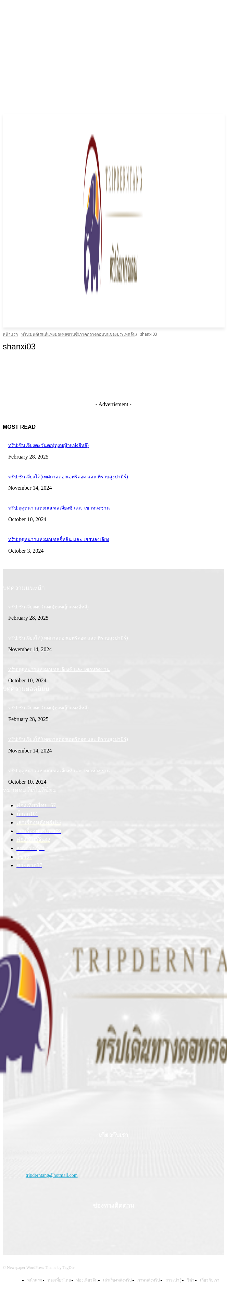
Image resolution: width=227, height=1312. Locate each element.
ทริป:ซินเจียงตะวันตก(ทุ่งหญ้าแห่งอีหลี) (48, 445)
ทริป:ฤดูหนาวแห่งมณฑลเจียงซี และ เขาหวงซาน (59, 508)
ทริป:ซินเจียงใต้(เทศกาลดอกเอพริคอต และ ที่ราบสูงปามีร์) (68, 476)
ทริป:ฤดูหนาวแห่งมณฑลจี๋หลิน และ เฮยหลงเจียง (58, 539)
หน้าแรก (10, 334)
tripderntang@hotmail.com (52, 1175)
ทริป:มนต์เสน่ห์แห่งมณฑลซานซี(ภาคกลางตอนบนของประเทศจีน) (79, 334)
